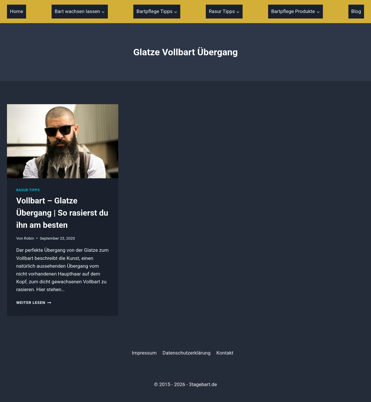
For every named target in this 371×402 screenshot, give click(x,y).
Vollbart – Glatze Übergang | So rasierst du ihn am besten (62, 213)
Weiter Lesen (33, 302)
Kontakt (225, 353)
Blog (356, 11)
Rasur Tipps (28, 190)
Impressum (144, 353)
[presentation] (62, 141)
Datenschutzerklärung (186, 353)
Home (16, 11)
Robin (29, 238)
